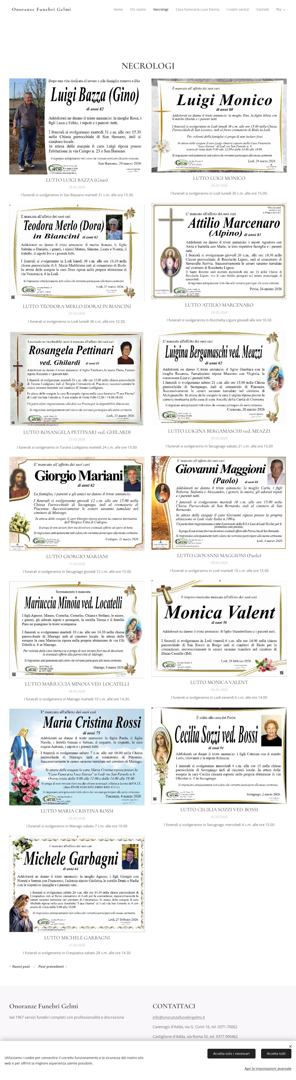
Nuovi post (21, 966)
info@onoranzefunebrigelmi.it (179, 1017)
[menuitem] (117, 9)
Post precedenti (51, 966)
